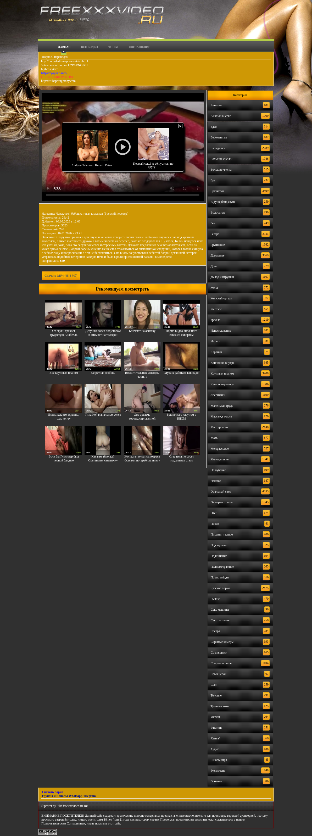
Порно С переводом (54, 57)
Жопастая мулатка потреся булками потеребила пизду (142, 458)
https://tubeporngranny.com (58, 81)
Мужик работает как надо (181, 373)
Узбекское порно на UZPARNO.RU (64, 65)
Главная (63, 46)
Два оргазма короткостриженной (142, 416)
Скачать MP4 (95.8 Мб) (60, 275)
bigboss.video (49, 69)
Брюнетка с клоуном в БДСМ (181, 416)
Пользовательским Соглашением (63, 823)
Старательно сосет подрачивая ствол (181, 458)
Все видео (89, 46)
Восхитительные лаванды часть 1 (142, 374)
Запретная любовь (103, 373)
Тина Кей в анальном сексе (103, 414)
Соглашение (139, 46)
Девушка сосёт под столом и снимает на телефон (103, 333)
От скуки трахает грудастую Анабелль (63, 333)
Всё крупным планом (63, 373)
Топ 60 (113, 46)
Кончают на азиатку (142, 331)
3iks (59, 806)
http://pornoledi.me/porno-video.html (64, 61)
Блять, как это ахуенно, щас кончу (63, 416)
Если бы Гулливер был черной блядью (63, 458)
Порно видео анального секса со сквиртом (181, 333)
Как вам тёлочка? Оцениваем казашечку (103, 458)
